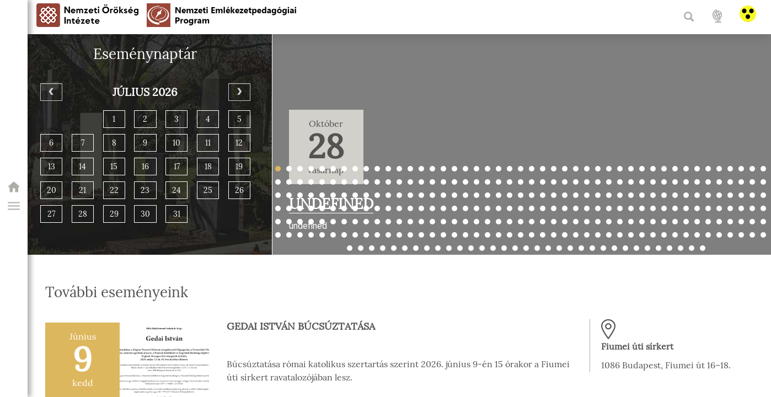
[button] (14, 206)
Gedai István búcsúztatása (301, 326)
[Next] (239, 92)
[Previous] (51, 92)
